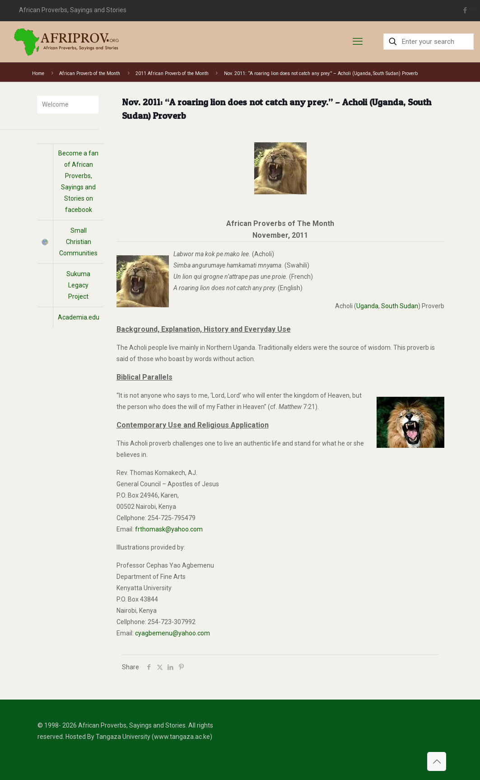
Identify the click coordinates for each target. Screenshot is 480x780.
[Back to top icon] (436, 761)
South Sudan (399, 306)
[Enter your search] (428, 41)
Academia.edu (78, 317)
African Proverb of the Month (89, 73)
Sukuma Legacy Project (78, 285)
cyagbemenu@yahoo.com (172, 633)
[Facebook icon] (464, 10)
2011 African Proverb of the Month (172, 73)
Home (38, 73)
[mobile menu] (357, 41)
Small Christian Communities (78, 242)
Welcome (55, 104)
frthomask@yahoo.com (169, 529)
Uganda (367, 306)
